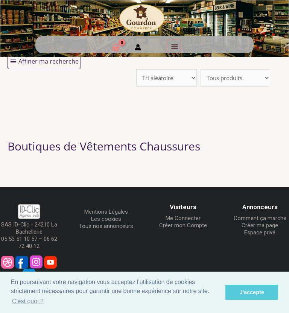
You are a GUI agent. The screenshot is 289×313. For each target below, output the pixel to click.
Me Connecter (183, 218)
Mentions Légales (106, 211)
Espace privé (259, 232)
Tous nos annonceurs (106, 226)
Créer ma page (260, 225)
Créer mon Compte (183, 225)
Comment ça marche (260, 218)
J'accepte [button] (252, 292)
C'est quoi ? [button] (28, 301)
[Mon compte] (138, 48)
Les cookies (106, 219)
